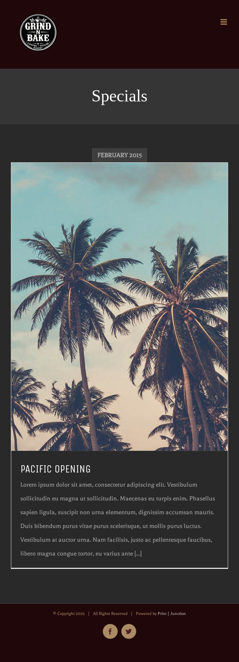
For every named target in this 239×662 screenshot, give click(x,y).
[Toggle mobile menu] (224, 22)
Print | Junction (172, 613)
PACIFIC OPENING (55, 469)
